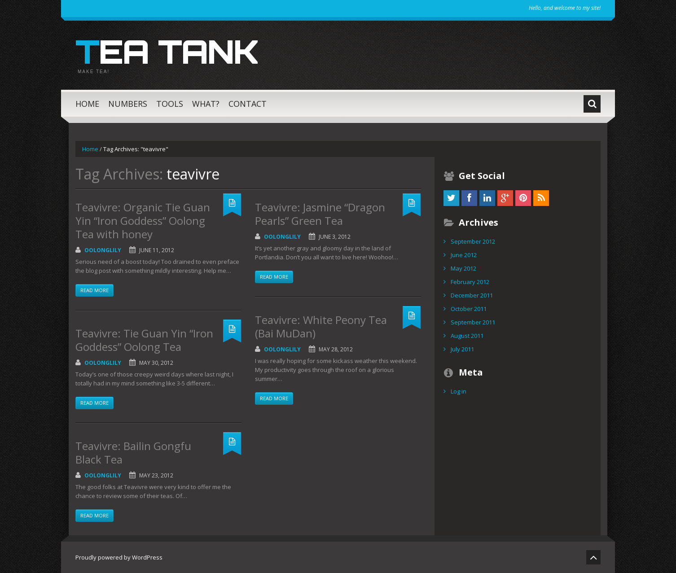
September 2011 (473, 322)
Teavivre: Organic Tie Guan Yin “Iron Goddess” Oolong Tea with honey (142, 220)
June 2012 (464, 255)
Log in (458, 391)
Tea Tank (166, 51)
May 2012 (463, 268)
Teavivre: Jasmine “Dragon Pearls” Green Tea (320, 214)
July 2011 (462, 349)
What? (205, 103)
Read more (94, 290)
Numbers (127, 103)
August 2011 (467, 336)
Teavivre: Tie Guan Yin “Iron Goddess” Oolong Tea (144, 340)
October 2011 (469, 309)
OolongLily (102, 250)
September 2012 (473, 241)
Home (87, 103)
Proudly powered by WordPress (118, 557)
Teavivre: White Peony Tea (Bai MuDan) (321, 326)
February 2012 (470, 282)
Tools (169, 103)
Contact (247, 103)
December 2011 (472, 295)
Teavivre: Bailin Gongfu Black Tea (133, 452)
